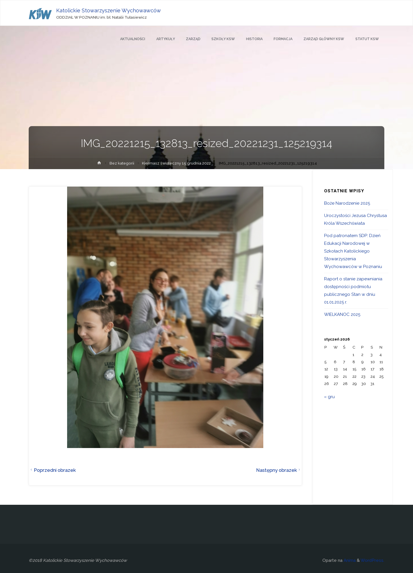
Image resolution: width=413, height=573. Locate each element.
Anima (349, 560)
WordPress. (372, 560)
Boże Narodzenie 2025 (347, 203)
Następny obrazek (279, 470)
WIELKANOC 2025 (342, 314)
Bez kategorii (122, 163)
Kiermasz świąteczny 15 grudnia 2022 (176, 163)
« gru (329, 396)
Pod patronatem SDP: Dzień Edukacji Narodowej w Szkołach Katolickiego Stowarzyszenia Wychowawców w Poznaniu (353, 251)
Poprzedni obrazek (52, 470)
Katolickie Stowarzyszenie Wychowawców (108, 10)
